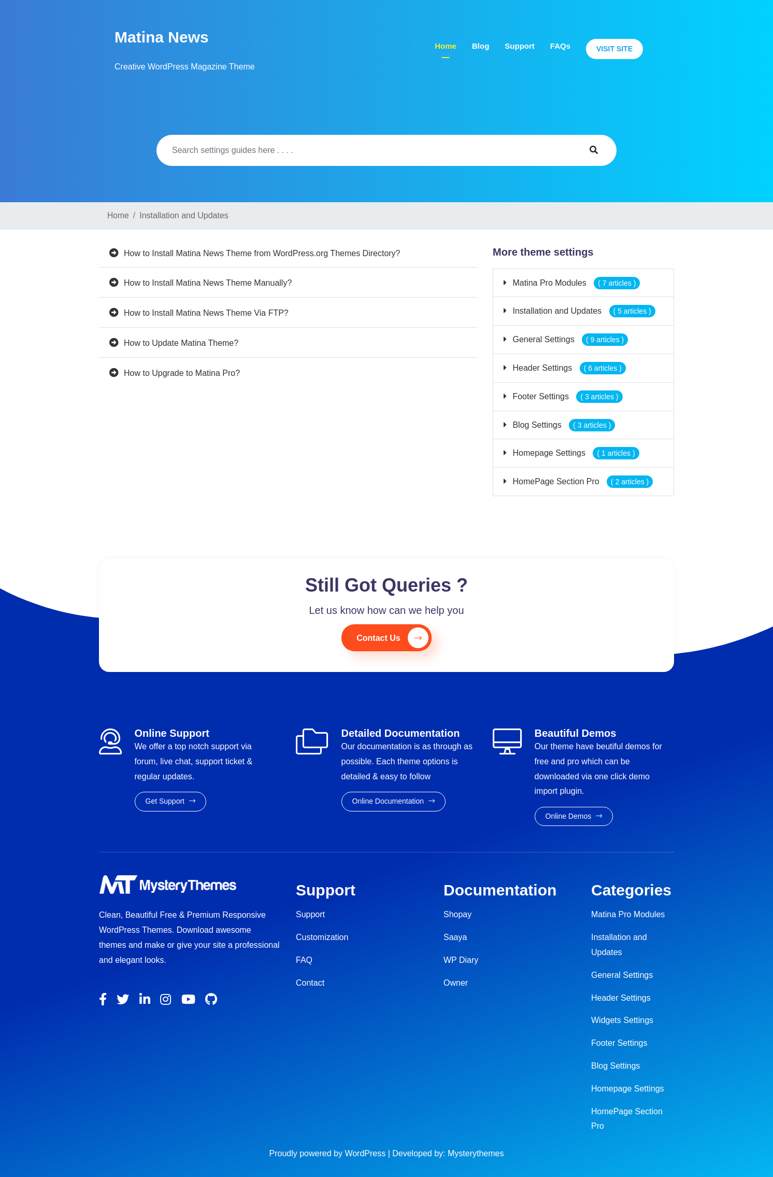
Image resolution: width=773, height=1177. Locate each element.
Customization (322, 937)
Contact (310, 982)
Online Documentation (393, 801)
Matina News (161, 37)
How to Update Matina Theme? (181, 343)
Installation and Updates (582, 310)
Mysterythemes (476, 1153)
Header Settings (568, 367)
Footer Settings (566, 396)
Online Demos (574, 816)
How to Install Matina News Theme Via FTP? (206, 313)
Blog (480, 45)
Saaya (455, 937)
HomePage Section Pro (581, 481)
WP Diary (460, 960)
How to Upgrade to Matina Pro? (182, 373)
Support (520, 45)
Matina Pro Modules (575, 282)
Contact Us (392, 637)
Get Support (170, 801)
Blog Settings (562, 425)
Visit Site (614, 49)
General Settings (569, 339)
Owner (455, 982)
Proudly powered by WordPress (328, 1153)
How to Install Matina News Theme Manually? (208, 282)
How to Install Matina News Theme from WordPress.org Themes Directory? (262, 253)
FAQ (304, 960)
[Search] (363, 150)
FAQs (560, 45)
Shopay (457, 914)
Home (445, 45)
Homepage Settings (574, 453)
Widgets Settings (622, 1020)
